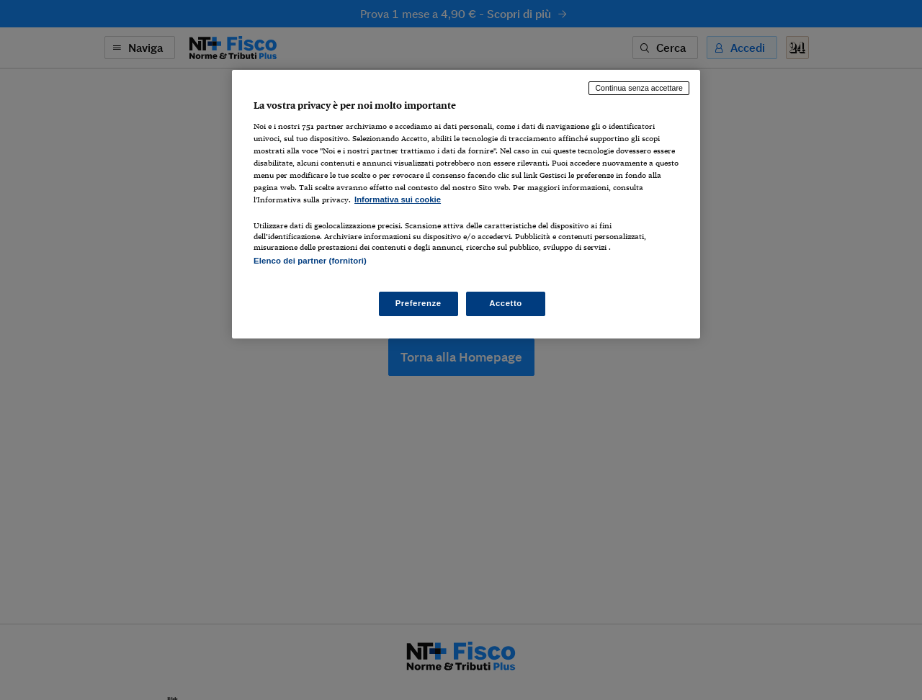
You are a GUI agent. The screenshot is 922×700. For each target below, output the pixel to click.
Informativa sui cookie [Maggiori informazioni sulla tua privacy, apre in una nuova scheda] (397, 199)
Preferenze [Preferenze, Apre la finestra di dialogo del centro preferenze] (418, 303)
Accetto (505, 303)
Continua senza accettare (639, 88)
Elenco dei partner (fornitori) (310, 260)
